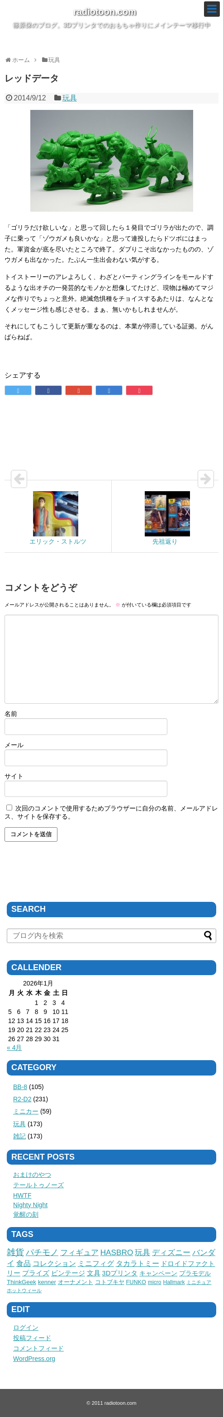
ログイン (25, 1327)
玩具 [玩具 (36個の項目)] (142, 1252)
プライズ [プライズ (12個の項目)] (35, 1273)
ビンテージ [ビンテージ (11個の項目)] (68, 1273)
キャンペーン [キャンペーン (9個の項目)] (158, 1273)
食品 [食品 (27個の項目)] (23, 1263)
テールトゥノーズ (38, 1185)
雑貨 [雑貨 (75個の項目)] (15, 1252)
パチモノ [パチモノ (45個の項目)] (42, 1252)
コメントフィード (38, 1348)
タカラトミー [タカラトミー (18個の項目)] (137, 1263)
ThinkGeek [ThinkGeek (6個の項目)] (21, 1282)
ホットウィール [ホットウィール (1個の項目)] (24, 1290)
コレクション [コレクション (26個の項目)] (54, 1263)
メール (14, 745)
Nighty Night (30, 1204)
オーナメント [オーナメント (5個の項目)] (75, 1282)
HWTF (22, 1195)
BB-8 (20, 1086)
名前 (11, 713)
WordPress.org (34, 1358)
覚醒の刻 (25, 1214)
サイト (14, 776)
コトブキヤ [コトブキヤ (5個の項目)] (109, 1282)
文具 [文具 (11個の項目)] (93, 1273)
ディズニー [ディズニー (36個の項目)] (171, 1252)
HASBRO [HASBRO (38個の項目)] (116, 1252)
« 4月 (14, 1047)
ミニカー (25, 1111)
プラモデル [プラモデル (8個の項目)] (195, 1273)
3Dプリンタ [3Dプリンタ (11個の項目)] (120, 1273)
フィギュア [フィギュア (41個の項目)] (79, 1252)
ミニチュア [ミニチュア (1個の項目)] (198, 1282)
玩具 (69, 98)
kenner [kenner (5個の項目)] (47, 1282)
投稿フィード (32, 1337)
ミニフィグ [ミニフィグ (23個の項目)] (96, 1263)
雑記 (19, 1136)
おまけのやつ (32, 1174)
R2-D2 (22, 1099)
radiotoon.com (104, 12)
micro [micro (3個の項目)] (154, 1282)
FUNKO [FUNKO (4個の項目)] (136, 1282)
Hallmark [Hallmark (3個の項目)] (174, 1282)
